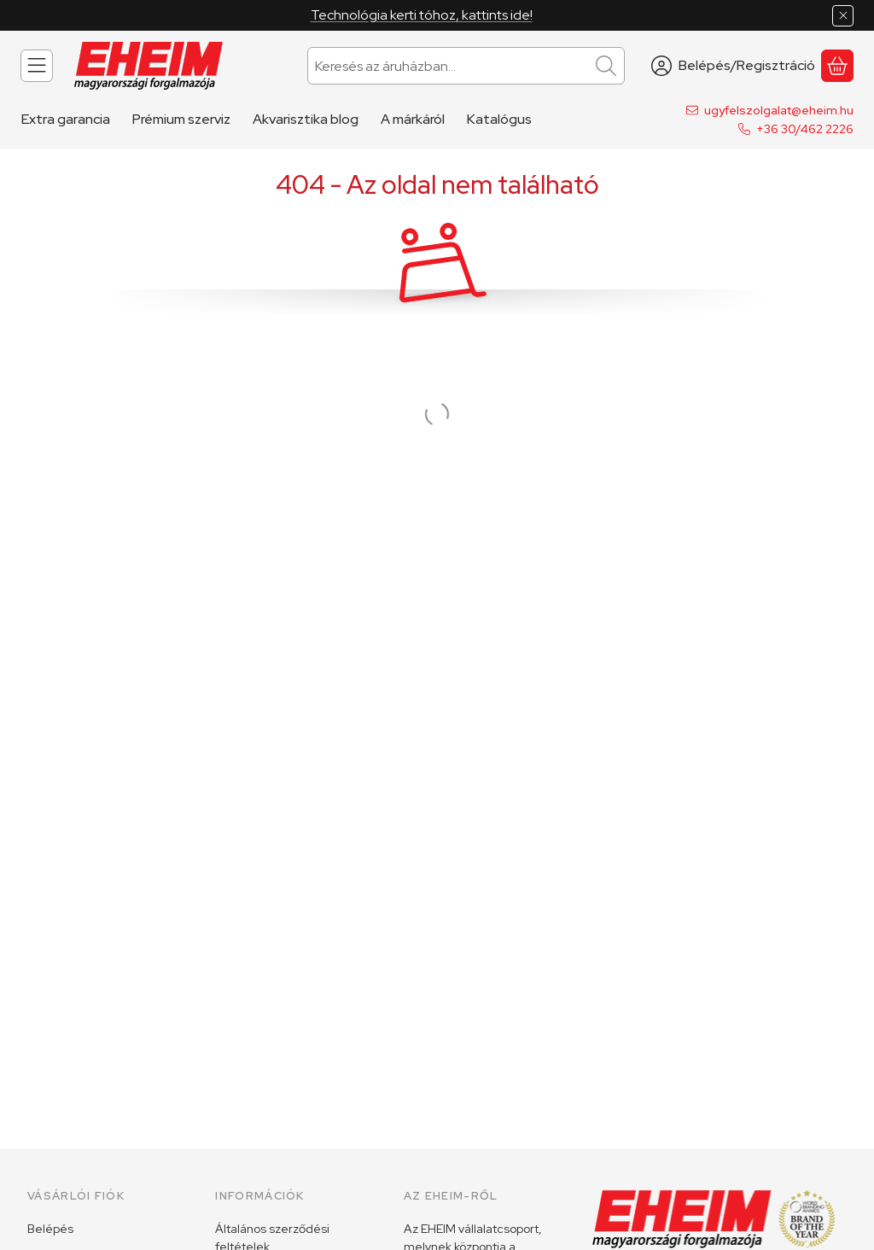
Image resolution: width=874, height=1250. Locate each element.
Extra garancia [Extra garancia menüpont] (65, 119)
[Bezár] (843, 15)
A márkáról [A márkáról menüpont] (413, 119)
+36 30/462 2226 (805, 129)
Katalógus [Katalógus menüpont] (499, 119)
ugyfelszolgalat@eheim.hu (779, 110)
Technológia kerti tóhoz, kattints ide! (422, 15)
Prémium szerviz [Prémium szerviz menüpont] (181, 119)
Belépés (50, 1228)
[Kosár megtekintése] (837, 66)
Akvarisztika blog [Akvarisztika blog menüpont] (305, 119)
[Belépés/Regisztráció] (733, 66)
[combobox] (466, 66)
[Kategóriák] (36, 66)
